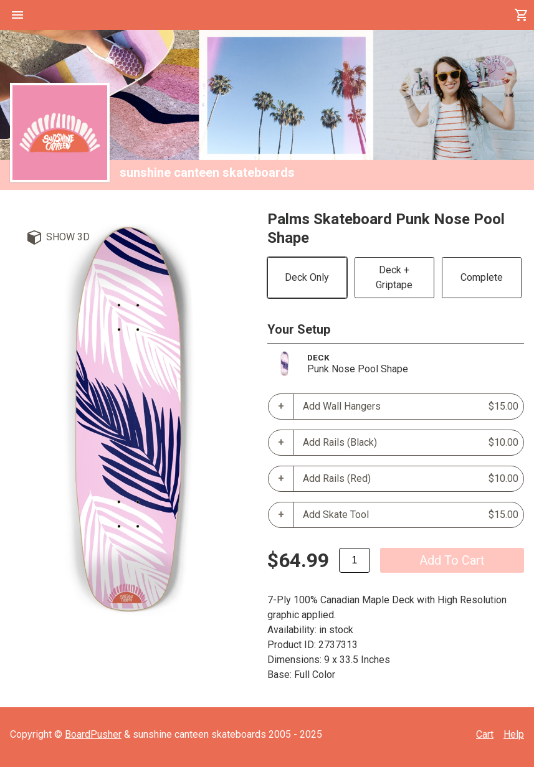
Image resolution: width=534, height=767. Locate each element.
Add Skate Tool (411, 514)
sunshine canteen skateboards (207, 172)
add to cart (452, 560)
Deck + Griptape (394, 277)
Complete (481, 277)
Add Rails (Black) (411, 442)
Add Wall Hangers (411, 406)
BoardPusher (93, 734)
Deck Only (307, 277)
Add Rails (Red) (411, 478)
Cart (484, 734)
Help (513, 734)
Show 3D (68, 237)
